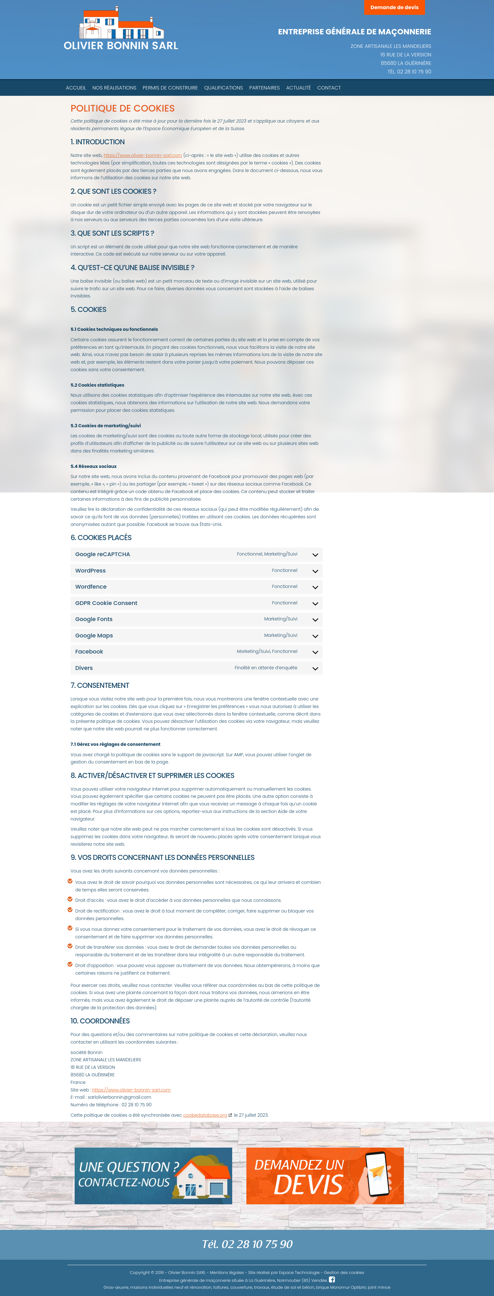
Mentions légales (227, 1273)
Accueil (76, 87)
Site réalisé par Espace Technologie (284, 1273)
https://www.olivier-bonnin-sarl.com (143, 155)
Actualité (298, 87)
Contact (329, 87)
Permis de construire (170, 87)
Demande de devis (394, 7)
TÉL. (392, 71)
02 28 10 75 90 (414, 71)
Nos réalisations (114, 87)
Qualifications (223, 87)
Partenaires (264, 87)
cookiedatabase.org (205, 1115)
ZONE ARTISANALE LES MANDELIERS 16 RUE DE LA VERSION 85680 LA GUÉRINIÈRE (391, 55)
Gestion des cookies (344, 1273)
